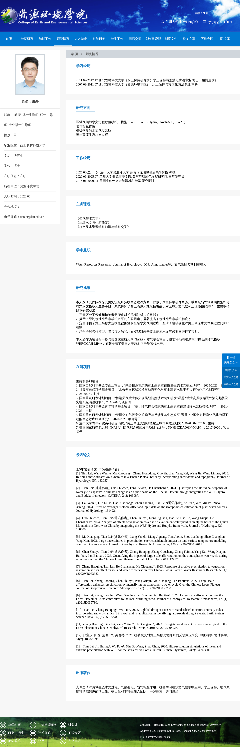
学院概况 (27, 38)
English (190, 22)
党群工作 (45, 38)
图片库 (225, 38)
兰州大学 (169, 22)
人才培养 (81, 38)
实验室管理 (153, 38)
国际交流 (135, 38)
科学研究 (99, 38)
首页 (9, 38)
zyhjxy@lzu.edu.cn (217, 22)
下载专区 (207, 38)
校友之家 (189, 38)
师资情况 (63, 38)
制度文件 (171, 38)
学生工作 (117, 38)
